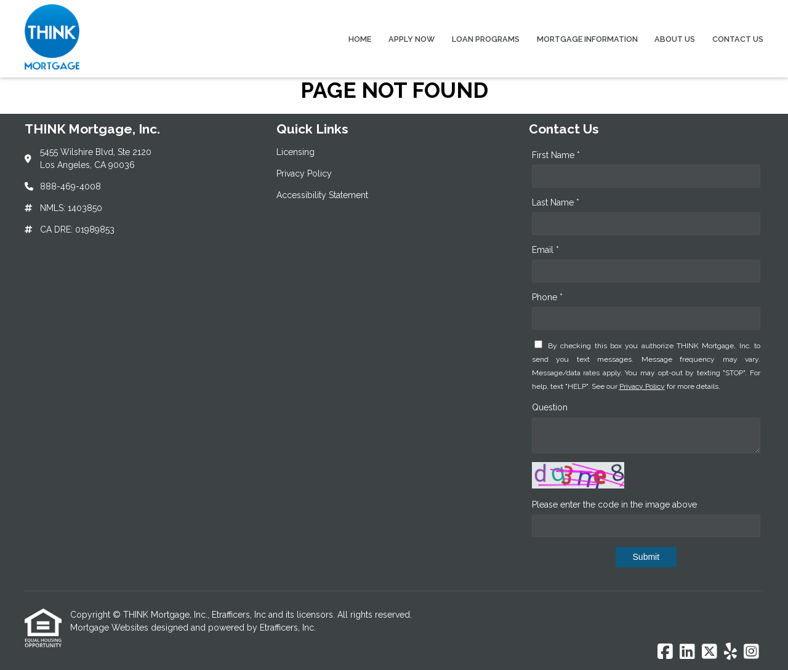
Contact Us (737, 39)
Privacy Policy (642, 386)
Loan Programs (486, 39)
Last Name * (555, 202)
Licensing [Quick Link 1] (295, 152)
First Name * (556, 155)
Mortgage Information (587, 39)
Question (550, 407)
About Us (674, 39)
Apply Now (411, 39)
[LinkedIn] (687, 652)
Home (359, 39)
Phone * (547, 297)
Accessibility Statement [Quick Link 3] (322, 195)
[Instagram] (751, 652)
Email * (545, 250)
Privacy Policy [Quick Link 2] (304, 173)
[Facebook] (665, 652)
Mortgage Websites (110, 627)
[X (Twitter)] (709, 652)
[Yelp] (730, 652)
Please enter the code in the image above (614, 504)
